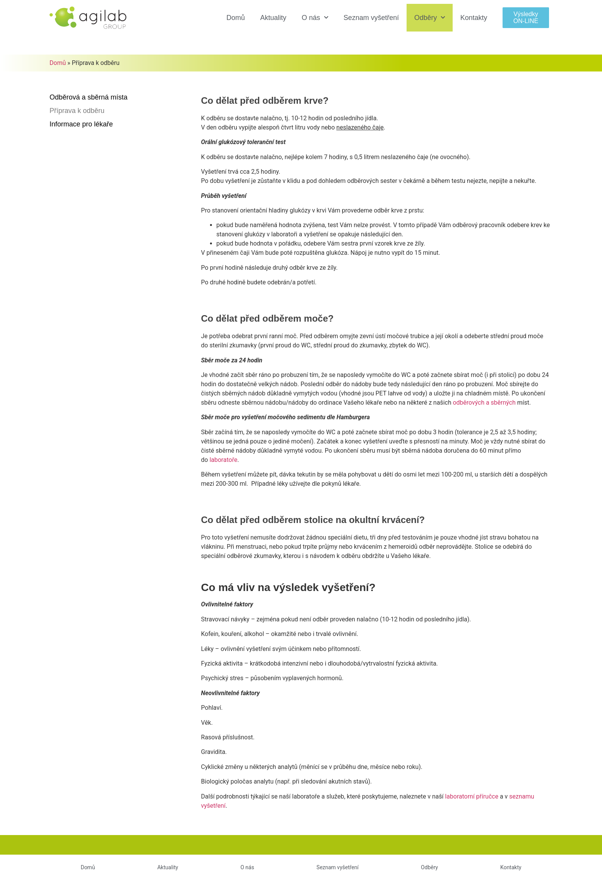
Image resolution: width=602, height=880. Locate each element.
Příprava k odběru (77, 111)
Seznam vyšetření (371, 18)
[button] (526, 17)
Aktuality (273, 18)
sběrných (484, 402)
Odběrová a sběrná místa (88, 97)
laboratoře (223, 459)
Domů (236, 18)
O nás (315, 18)
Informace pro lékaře (81, 124)
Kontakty (473, 18)
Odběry (429, 18)
